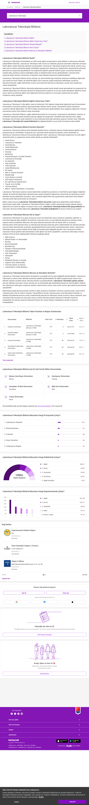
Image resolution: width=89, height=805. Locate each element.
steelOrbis (38, 747)
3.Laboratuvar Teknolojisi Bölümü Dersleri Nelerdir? (23, 44)
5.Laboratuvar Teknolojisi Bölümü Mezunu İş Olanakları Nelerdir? (28, 51)
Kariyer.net (38, 300)
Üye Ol (24, 593)
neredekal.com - (23, 747)
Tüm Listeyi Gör (8, 360)
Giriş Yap (66, 593)
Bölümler (17, 7)
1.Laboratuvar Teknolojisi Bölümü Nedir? (19, 38)
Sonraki (84, 575)
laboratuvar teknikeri (63, 298)
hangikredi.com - (13, 747)
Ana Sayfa (10, 7)
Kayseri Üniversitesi (14, 340)
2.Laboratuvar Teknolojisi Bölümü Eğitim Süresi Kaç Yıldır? (26, 41)
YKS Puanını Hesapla (44, 635)
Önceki (4, 575)
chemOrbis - (20, 745)
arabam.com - (13, 745)
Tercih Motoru (44, 674)
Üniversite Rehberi (44, 406)
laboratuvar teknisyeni (49, 295)
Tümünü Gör (6, 578)
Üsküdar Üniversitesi (14, 327)
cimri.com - (27, 745)
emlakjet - (33, 745)
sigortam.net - (32, 747)
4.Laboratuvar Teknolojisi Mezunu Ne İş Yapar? (21, 48)
